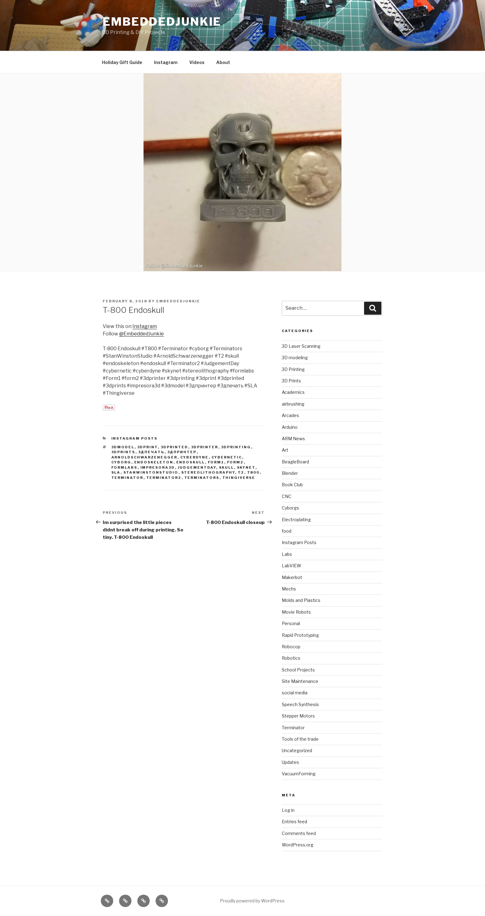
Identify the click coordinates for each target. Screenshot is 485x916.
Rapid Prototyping (300, 635)
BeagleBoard (295, 461)
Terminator (293, 727)
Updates (290, 762)
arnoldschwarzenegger (144, 457)
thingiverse (238, 477)
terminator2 (164, 477)
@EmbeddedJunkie (141, 334)
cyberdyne (194, 457)
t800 (253, 472)
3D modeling (295, 357)
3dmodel (123, 447)
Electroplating (296, 519)
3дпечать (151, 452)
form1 (216, 462)
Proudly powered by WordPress (252, 900)
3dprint (147, 447)
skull (226, 467)
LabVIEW (291, 565)
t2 (241, 472)
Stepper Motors (298, 715)
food (286, 531)
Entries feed (294, 821)
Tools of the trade (300, 739)
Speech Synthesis (300, 704)
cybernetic (227, 457)
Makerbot (292, 577)
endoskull (190, 462)
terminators (202, 477)
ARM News (293, 438)
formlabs (124, 467)
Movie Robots (296, 612)
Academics (293, 392)
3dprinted (174, 447)
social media (294, 692)
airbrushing (293, 404)
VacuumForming (298, 773)
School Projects (298, 669)
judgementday (197, 467)
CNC (286, 496)
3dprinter (204, 447)
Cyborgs (290, 507)
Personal (291, 623)
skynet (246, 467)
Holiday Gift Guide (122, 62)
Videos (196, 62)
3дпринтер (182, 452)
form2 (235, 462)
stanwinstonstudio (150, 472)
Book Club (292, 484)
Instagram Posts (134, 438)
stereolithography (208, 472)
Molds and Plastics (301, 600)
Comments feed (299, 833)
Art (285, 450)
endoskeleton (154, 462)
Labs (287, 554)
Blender (290, 473)
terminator (127, 477)
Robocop (291, 646)
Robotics (291, 658)
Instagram (166, 62)
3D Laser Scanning (301, 346)
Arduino (290, 427)
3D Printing (293, 369)
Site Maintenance (300, 681)
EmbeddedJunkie (162, 21)
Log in (288, 810)
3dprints (123, 452)
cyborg (121, 462)
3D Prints (291, 380)
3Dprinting (236, 447)
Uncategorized (297, 750)
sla (116, 472)
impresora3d (157, 467)
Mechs (289, 588)
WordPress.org (297, 844)
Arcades (290, 415)
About (223, 62)
